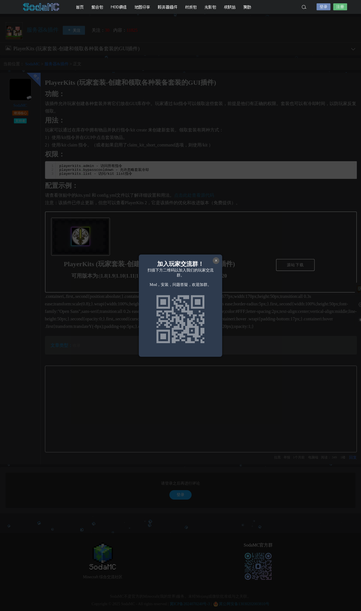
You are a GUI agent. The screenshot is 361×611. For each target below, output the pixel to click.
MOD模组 (119, 7)
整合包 (97, 7)
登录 (323, 7)
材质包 (191, 7)
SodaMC (41, 7)
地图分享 (142, 7)
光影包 (210, 7)
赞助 (247, 7)
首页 (80, 7)
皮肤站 (230, 7)
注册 (340, 7)
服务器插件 (167, 7)
